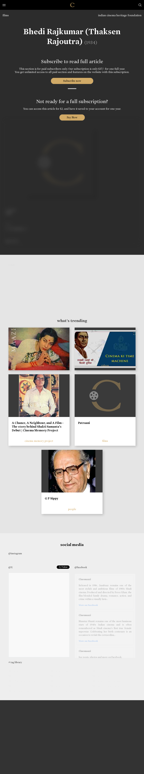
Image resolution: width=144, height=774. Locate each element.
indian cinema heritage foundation (119, 15)
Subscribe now (72, 80)
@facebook (81, 567)
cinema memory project (39, 441)
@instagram (15, 553)
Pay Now (72, 117)
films (6, 15)
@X (10, 567)
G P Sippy (51, 498)
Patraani (84, 423)
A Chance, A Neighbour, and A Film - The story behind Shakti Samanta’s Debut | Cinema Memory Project (37, 426)
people (72, 509)
